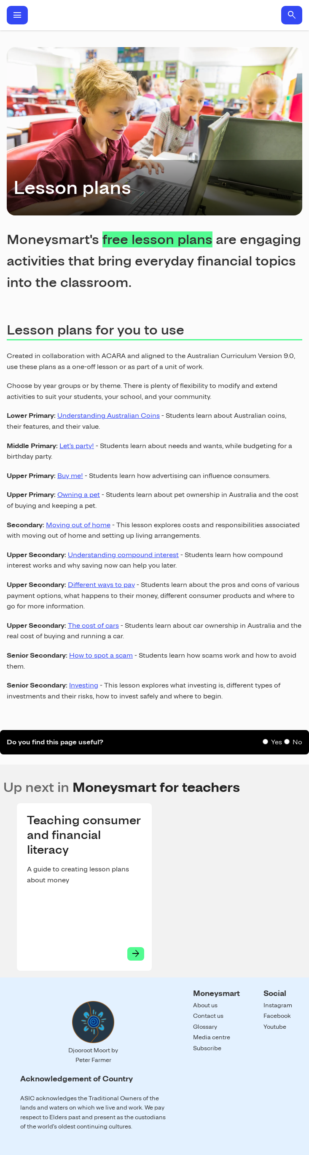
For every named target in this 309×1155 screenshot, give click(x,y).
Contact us (208, 1015)
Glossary (205, 1026)
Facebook (277, 1015)
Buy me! (70, 476)
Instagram (277, 1005)
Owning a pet (78, 495)
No (297, 742)
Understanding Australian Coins (108, 416)
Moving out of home (78, 525)
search (292, 15)
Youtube (274, 1026)
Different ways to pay (101, 585)
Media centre (211, 1037)
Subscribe (207, 1048)
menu (17, 15)
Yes (276, 742)
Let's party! (76, 446)
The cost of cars (93, 625)
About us (205, 1005)
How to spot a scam (101, 655)
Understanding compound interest (123, 555)
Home (154, 15)
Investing (83, 685)
